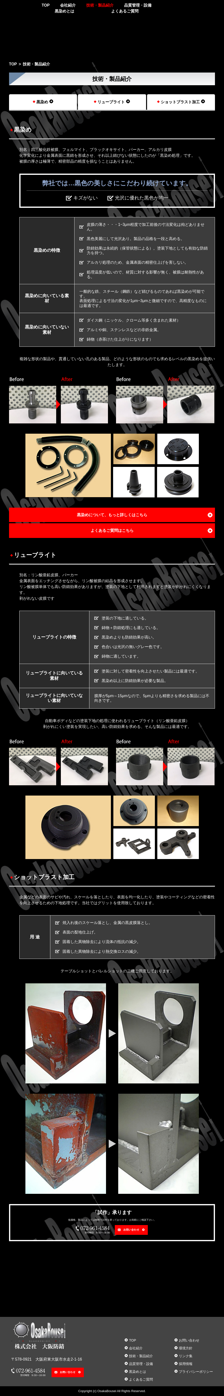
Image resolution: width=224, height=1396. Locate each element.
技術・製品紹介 (100, 5)
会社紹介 (68, 5)
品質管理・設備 (137, 5)
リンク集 (185, 1356)
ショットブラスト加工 (180, 102)
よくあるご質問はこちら (112, 530)
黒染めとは (64, 11)
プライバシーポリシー (196, 1372)
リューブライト (111, 102)
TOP (46, 5)
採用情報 (185, 1364)
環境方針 (185, 1348)
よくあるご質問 (125, 11)
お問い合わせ (209, 6)
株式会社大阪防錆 (16, 8)
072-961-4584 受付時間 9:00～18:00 (175, 6)
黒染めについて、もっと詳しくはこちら (112, 515)
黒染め (42, 102)
